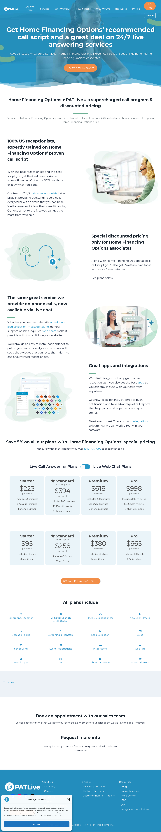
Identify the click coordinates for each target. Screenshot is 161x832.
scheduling (57, 322)
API (123, 804)
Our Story (49, 786)
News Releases (130, 791)
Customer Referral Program (99, 795)
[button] (68, 799)
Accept (37, 824)
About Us (47, 782)
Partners (85, 782)
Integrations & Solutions (135, 809)
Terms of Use (109, 825)
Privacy (95, 825)
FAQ (123, 800)
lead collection (17, 326)
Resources (125, 782)
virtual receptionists (44, 193)
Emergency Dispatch (21, 618)
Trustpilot (9, 682)
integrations (140, 421)
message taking (38, 326)
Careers (48, 791)
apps (141, 382)
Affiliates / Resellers (94, 786)
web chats (49, 331)
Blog (124, 786)
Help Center (128, 795)
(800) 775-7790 (92, 448)
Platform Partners (93, 791)
